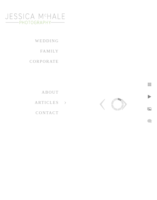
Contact (47, 113)
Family (49, 51)
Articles (47, 102)
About (50, 92)
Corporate (44, 61)
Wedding (47, 41)
